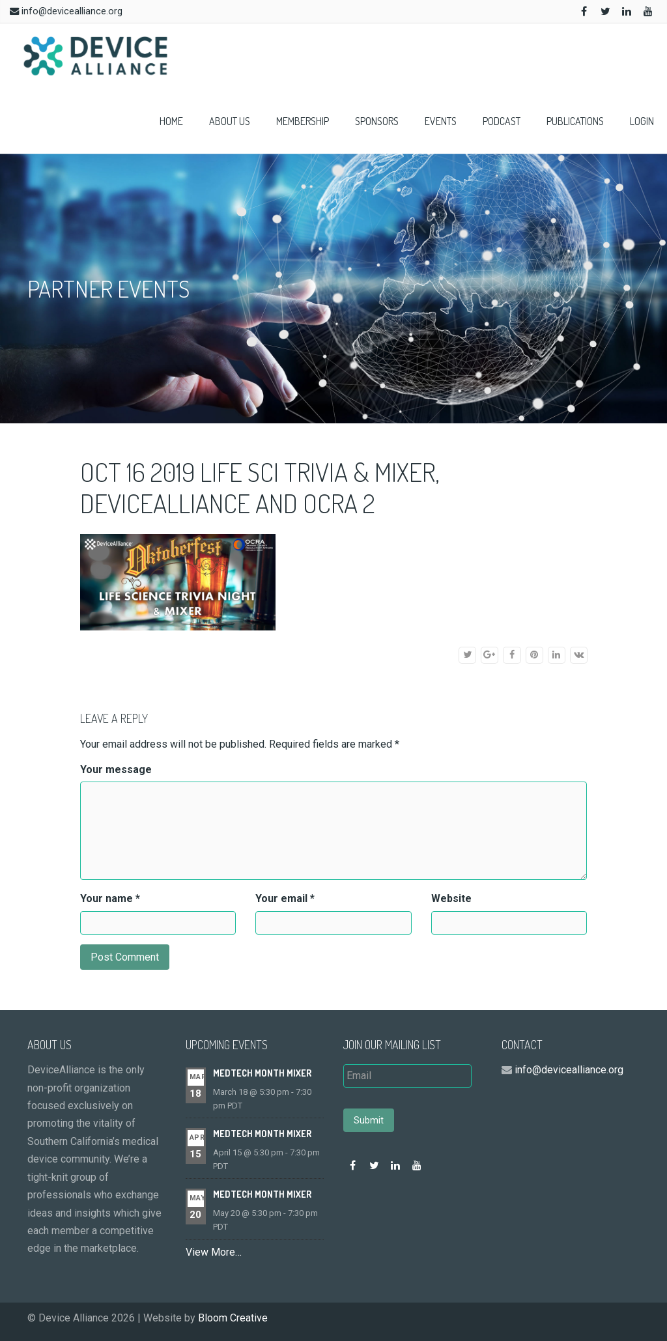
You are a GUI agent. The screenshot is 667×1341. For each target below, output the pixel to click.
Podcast (501, 121)
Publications (575, 121)
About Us (229, 121)
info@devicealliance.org (71, 11)
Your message (116, 769)
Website (451, 898)
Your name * (110, 898)
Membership (302, 121)
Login (642, 121)
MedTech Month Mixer (262, 1073)
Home (171, 121)
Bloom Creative (233, 1318)
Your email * (285, 898)
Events (441, 121)
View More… (214, 1252)
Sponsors (377, 121)
